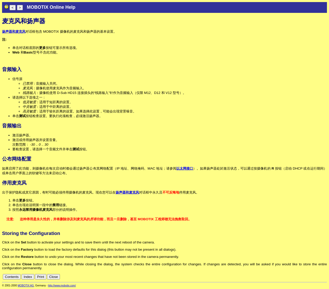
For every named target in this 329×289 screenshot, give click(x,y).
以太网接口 (184, 168)
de (296, 277)
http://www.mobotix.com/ (62, 285)
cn (290, 277)
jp (319, 277)
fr (312, 277)
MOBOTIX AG (26, 285)
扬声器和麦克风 (13, 31)
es (307, 277)
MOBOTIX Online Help (51, 7)
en (302, 277)
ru (324, 277)
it (316, 277)
